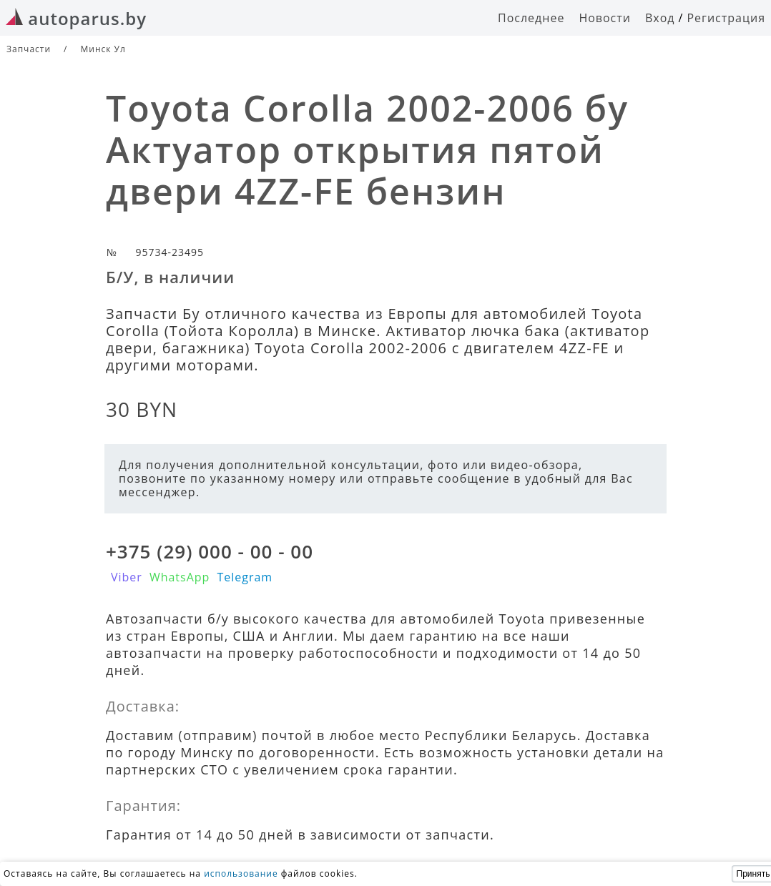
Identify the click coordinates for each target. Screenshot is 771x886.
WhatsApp (179, 577)
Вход (660, 18)
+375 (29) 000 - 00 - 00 (209, 551)
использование (241, 873)
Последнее (531, 18)
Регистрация (726, 18)
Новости (605, 18)
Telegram (244, 577)
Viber (126, 577)
